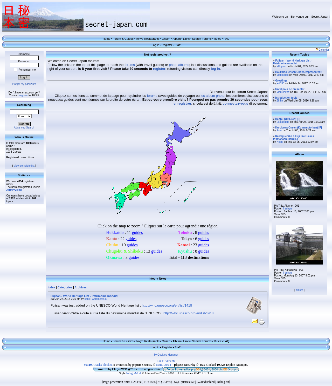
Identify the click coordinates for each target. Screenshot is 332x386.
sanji (87, 298)
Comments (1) (100, 298)
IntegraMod (134, 373)
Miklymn (281, 66)
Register (167, 44)
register (23, 95)
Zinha (279, 100)
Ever (279, 130)
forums (130, 65)
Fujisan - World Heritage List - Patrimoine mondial (84, 295)
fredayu (287, 208)
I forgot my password (24, 84)
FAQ (226, 38)
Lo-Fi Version (166, 361)
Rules (217, 38)
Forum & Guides (123, 38)
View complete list (24, 165)
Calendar (322, 49)
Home (106, 38)
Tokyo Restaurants (148, 38)
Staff (177, 44)
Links (186, 38)
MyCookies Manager (166, 354)
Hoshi (279, 141)
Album (176, 38)
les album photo (212, 96)
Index (51, 287)
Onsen (166, 38)
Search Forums (201, 38)
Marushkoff (282, 92)
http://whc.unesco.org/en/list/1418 (167, 305)
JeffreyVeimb (14, 189)
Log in (155, 44)
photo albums (179, 65)
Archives (81, 287)
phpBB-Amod (163, 364)
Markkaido (282, 74)
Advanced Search (24, 127)
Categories (65, 287)
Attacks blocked (98, 365)
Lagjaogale (282, 121)
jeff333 (280, 83)
